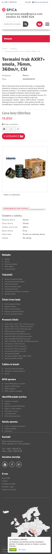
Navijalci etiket (10, 294)
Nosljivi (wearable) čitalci (14, 311)
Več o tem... (22, 550)
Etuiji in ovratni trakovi (13, 409)
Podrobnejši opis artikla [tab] (16, 208)
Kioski (7, 374)
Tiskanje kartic (10, 269)
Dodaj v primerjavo (10, 124)
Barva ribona (7, 230)
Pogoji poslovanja (9, 489)
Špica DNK (6, 478)
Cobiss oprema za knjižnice (15, 426)
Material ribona (8, 220)
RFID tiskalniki (10, 389)
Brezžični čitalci (10, 306)
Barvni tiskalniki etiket (13, 287)
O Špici (4, 481)
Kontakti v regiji (7, 487)
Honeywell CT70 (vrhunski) (15, 344)
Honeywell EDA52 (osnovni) (15, 351)
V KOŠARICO (11, 136)
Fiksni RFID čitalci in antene (15, 384)
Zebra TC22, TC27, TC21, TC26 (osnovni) (20, 324)
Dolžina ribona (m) (9, 227)
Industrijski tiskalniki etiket (14, 282)
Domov (5, 49)
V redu (12, 550)
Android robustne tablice (14, 369)
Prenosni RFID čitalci (12, 386)
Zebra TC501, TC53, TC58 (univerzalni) (19, 326)
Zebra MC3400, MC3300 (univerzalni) (18, 336)
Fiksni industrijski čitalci (14, 314)
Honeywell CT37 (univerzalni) (16, 346)
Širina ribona (7, 223)
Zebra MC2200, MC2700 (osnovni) (17, 334)
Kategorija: (6, 75)
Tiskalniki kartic (10, 414)
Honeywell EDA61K (12, 354)
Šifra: (4, 79)
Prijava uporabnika (40, 2)
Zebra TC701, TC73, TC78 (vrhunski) (18, 329)
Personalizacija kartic (13, 416)
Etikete (7, 259)
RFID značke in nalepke (13, 391)
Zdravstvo (8, 431)
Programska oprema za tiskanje (17, 291)
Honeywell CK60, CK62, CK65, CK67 (18, 356)
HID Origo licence (11, 411)
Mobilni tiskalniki (11, 284)
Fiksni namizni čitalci (12, 309)
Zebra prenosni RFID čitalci (15, 331)
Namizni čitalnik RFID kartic (15, 406)
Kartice (7, 404)
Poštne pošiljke (10, 429)
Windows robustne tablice (15, 371)
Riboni (7, 262)
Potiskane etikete (11, 264)
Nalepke (14, 49)
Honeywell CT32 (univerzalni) (16, 349)
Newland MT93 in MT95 (13, 358)
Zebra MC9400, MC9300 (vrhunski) (17, 339)
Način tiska (6, 234)
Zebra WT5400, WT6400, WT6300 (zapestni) (21, 341)
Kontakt (28, 2)
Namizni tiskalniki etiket (13, 279)
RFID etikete (9, 266)
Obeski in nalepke (11, 401)
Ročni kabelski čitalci (13, 304)
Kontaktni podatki (8, 484)
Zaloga (5, 238)
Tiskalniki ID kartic (11, 289)
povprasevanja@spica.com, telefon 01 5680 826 (24, 15)
